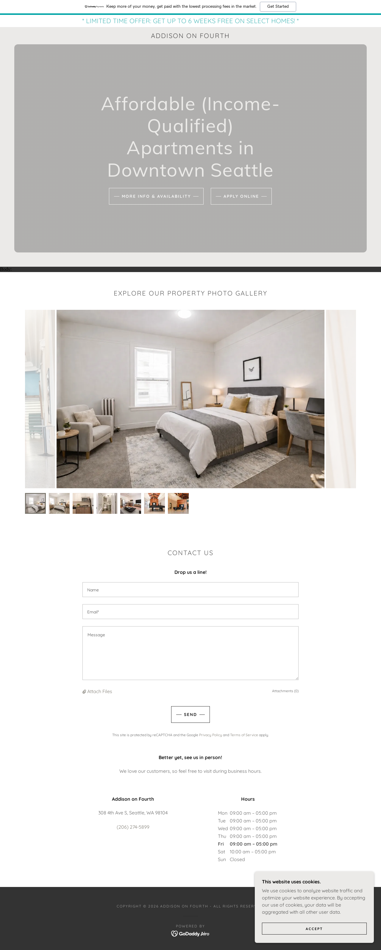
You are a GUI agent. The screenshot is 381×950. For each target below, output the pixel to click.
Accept (314, 929)
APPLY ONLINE (241, 196)
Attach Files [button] (99, 691)
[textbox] (190, 589)
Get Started (278, 6)
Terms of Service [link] (244, 734)
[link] (190, 36)
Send (190, 714)
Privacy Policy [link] (210, 734)
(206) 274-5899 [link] (133, 827)
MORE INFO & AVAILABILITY (156, 196)
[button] (84, 691)
